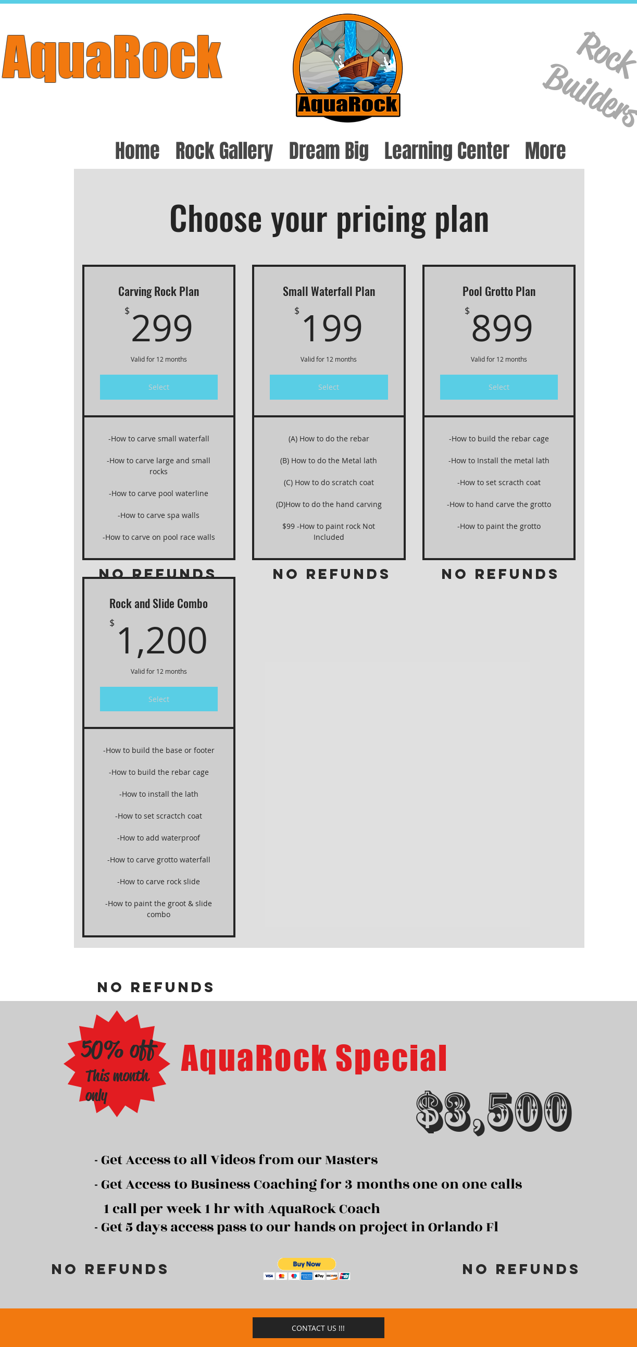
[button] (307, 1269)
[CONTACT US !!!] (318, 1327)
